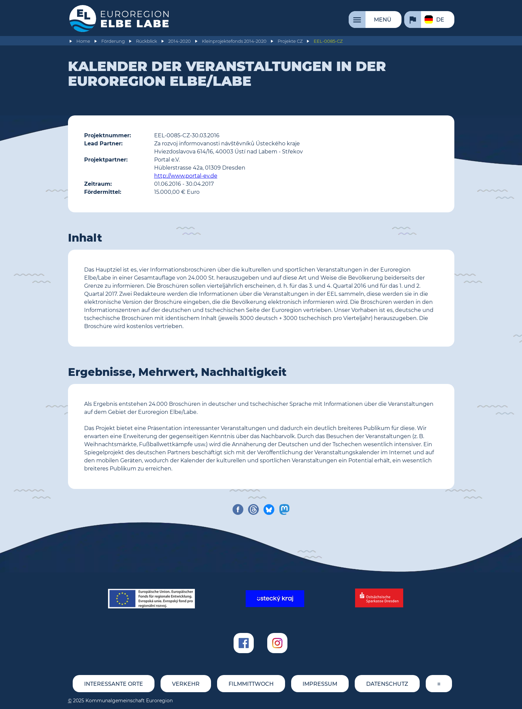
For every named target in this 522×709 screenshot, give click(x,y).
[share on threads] (253, 509)
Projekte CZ (290, 41)
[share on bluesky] (269, 509)
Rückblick (146, 41)
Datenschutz (387, 684)
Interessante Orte (113, 684)
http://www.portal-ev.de (185, 176)
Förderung (113, 41)
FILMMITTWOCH (251, 684)
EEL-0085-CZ (328, 41)
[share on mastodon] (284, 509)
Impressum (320, 684)
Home (83, 41)
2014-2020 (179, 41)
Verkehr (186, 684)
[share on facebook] (238, 509)
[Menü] (375, 19)
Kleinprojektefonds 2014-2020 (234, 41)
